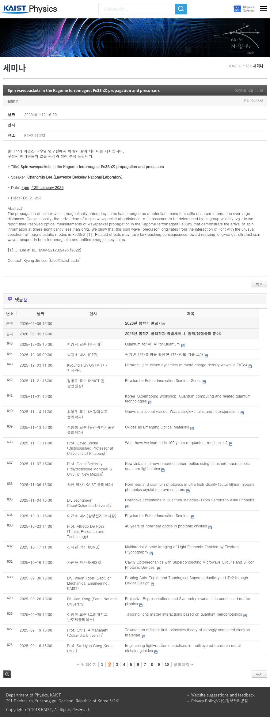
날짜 (40, 313)
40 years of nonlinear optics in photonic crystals (166, 525)
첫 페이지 (87, 664)
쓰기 (259, 674)
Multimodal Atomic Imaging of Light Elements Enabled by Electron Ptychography (182, 549)
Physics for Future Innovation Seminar (157, 515)
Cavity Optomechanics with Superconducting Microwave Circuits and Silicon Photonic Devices (189, 564)
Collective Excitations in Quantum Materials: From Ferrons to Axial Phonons (189, 499)
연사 (93, 313)
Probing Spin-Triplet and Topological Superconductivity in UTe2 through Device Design (186, 580)
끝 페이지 (183, 664)
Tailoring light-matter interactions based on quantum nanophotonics (183, 614)
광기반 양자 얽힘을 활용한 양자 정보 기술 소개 (164, 354)
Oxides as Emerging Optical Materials (157, 426)
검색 (7, 674)
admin (13, 101)
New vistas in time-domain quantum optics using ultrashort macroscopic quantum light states (187, 466)
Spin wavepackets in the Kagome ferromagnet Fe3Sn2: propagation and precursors (84, 90)
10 (167, 664)
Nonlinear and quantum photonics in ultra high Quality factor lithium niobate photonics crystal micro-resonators (189, 486)
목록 (259, 283)
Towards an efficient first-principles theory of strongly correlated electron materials (187, 632)
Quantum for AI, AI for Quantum (152, 343)
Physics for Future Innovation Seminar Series (163, 380)
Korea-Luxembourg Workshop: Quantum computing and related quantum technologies (188, 398)
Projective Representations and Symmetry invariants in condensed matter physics (187, 601)
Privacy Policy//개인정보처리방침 (219, 701)
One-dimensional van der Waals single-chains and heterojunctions (182, 411)
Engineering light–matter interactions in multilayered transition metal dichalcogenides (183, 648)
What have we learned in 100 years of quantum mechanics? (176, 442)
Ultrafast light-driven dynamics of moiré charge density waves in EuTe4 (186, 364)
